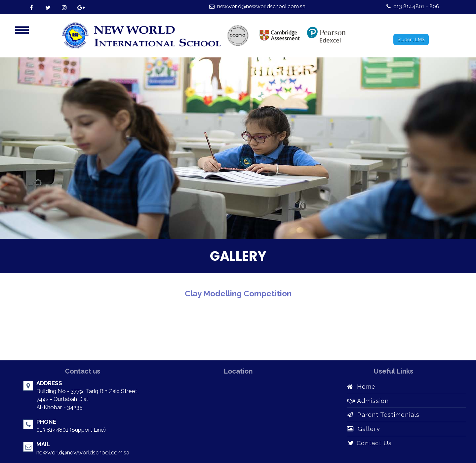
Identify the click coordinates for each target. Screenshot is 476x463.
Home (361, 386)
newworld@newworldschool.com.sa (257, 6)
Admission (368, 400)
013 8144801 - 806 (412, 6)
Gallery (363, 428)
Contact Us (369, 443)
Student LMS (411, 39)
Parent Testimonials (383, 414)
